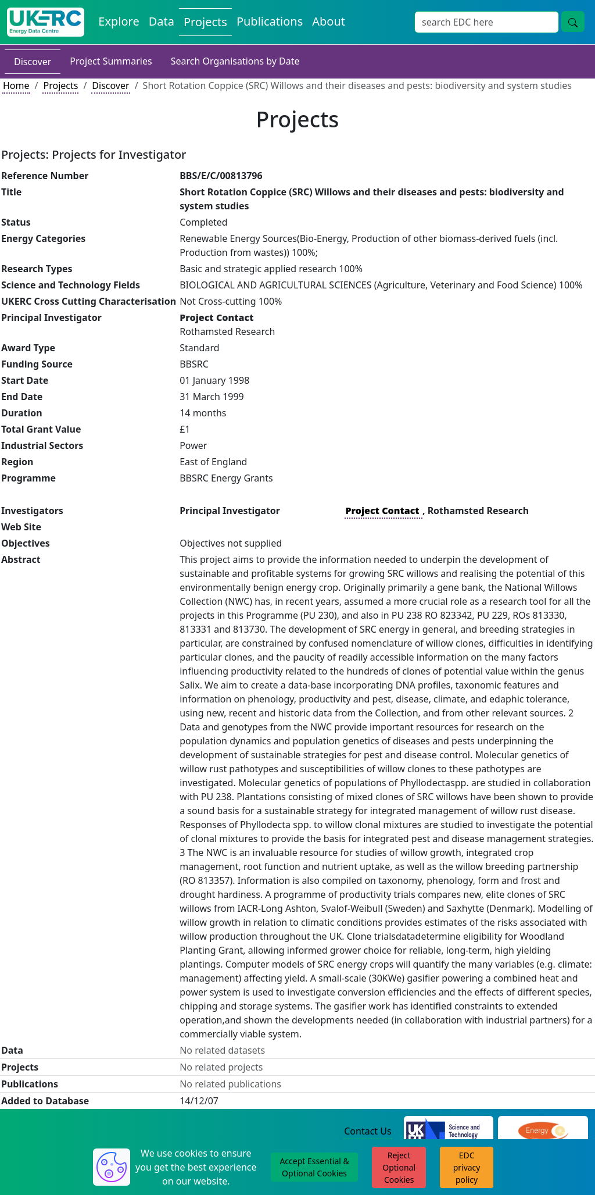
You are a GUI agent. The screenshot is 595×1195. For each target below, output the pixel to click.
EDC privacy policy (467, 1167)
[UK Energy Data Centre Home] (45, 22)
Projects (60, 85)
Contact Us (367, 1131)
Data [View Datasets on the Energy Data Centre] (161, 21)
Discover (32, 61)
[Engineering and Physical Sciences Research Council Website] (543, 1131)
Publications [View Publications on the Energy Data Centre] (269, 21)
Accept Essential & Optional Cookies (314, 1167)
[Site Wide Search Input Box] (486, 22)
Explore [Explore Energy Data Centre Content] (118, 21)
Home (16, 85)
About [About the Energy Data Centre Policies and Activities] (328, 21)
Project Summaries (111, 61)
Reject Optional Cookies (398, 1167)
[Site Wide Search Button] (573, 21)
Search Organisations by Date (235, 61)
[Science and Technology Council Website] (449, 1131)
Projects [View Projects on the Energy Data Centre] (205, 22)
